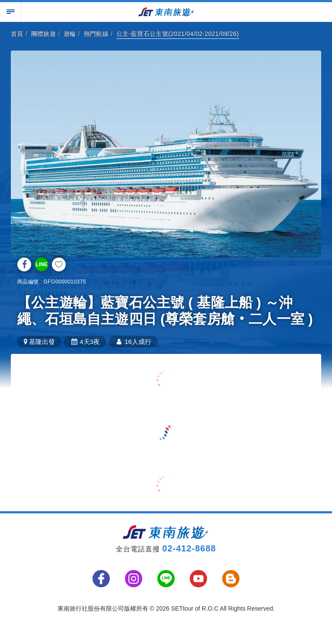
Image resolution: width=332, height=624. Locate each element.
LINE (41, 264)
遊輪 (70, 33)
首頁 (17, 33)
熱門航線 (96, 33)
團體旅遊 (43, 33)
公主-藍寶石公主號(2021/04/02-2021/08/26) (177, 33)
